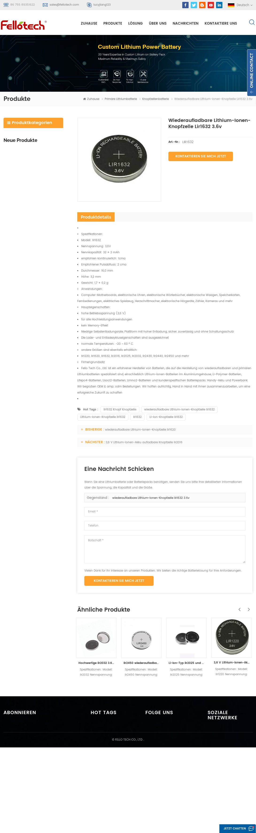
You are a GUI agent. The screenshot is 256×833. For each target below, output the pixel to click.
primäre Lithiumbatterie (121, 99)
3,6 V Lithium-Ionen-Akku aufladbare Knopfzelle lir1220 (233, 663)
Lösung (135, 24)
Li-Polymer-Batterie (109, 738)
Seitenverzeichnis (162, 766)
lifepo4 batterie (20, 156)
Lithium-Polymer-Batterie (27, 134)
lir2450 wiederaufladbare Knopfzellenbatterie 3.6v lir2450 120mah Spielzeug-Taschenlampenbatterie (142, 663)
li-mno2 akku (104, 764)
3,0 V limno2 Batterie (110, 781)
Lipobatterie (103, 747)
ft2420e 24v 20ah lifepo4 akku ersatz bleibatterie (43, 337)
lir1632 (137, 417)
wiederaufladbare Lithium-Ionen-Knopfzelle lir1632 (179, 410)
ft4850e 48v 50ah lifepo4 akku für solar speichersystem (43, 283)
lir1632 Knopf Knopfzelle (120, 410)
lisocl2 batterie (105, 789)
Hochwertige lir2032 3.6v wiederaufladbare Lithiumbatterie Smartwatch (97, 663)
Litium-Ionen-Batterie (24, 145)
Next (247, 607)
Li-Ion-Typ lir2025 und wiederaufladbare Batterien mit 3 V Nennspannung (188, 663)
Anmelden (18, 762)
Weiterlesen (32, 213)
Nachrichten (185, 24)
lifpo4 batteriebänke (109, 797)
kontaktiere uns (221, 24)
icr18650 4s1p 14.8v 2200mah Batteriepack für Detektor (43, 228)
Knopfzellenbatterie (155, 99)
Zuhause (89, 24)
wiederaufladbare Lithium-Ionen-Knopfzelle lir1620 (140, 430)
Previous (238, 607)
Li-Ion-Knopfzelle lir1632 (166, 417)
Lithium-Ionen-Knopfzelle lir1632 (102, 417)
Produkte (112, 24)
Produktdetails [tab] (96, 217)
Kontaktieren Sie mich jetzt (200, 156)
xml (151, 774)
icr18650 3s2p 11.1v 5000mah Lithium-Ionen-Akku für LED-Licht (43, 206)
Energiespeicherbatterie (26, 167)
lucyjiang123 (102, 5)
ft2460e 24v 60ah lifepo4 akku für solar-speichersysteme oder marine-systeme (43, 310)
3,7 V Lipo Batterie (107, 772)
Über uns (158, 24)
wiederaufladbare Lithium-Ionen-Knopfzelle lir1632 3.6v (151, 498)
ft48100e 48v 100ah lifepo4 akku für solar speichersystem (43, 256)
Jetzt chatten (231, 829)
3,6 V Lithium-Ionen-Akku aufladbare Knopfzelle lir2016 (144, 443)
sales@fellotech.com (64, 5)
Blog (152, 758)
